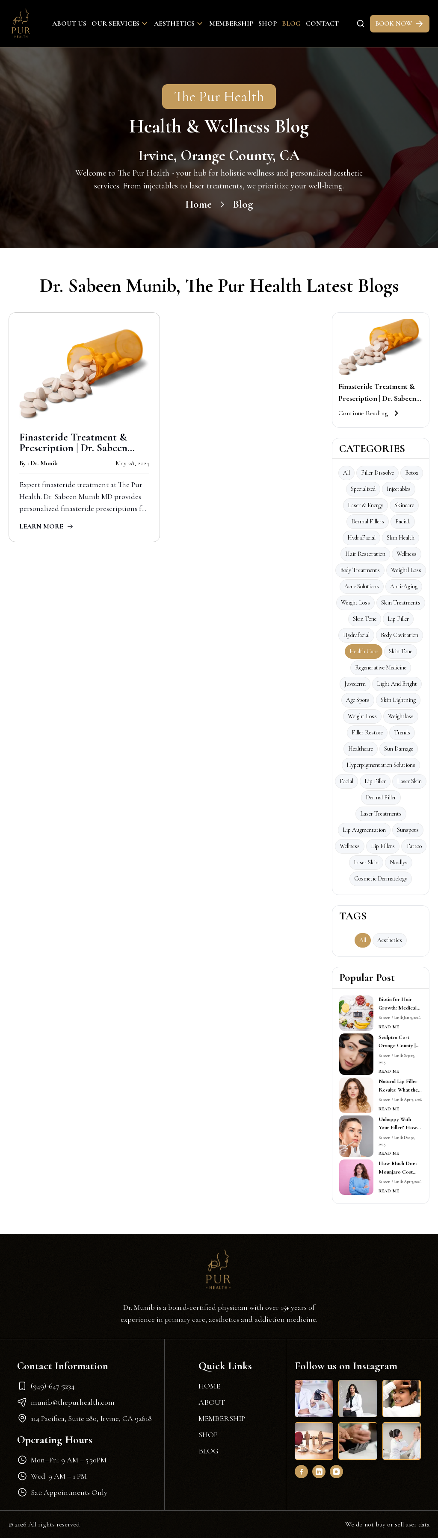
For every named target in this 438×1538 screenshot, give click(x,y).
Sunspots (408, 830)
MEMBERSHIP (221, 1418)
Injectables (399, 489)
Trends (402, 732)
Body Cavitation (399, 635)
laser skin (409, 781)
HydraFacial (361, 537)
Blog (291, 23)
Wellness (407, 554)
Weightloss (401, 716)
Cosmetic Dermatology (380, 878)
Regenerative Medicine (380, 667)
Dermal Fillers (367, 521)
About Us (69, 23)
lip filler (375, 781)
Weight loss (355, 602)
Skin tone (364, 618)
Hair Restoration (365, 554)
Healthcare (360, 748)
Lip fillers (383, 846)
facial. (402, 521)
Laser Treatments (381, 813)
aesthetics (389, 940)
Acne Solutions (361, 586)
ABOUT (211, 1402)
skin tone (400, 651)
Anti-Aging (403, 586)
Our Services (120, 23)
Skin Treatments (400, 602)
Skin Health (400, 537)
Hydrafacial (356, 635)
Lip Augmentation (364, 830)
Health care (363, 651)
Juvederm (355, 683)
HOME (209, 1386)
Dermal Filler (381, 797)
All (346, 472)
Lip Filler (398, 618)
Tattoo (414, 846)
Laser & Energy (365, 505)
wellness (350, 846)
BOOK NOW (399, 23)
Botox (411, 472)
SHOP (208, 1434)
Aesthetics (179, 23)
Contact (322, 23)
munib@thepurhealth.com (66, 1402)
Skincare (404, 505)
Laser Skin (366, 862)
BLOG (208, 1451)
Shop (267, 23)
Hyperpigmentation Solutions (380, 765)
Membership (231, 23)
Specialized (363, 489)
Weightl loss (406, 570)
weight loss (362, 716)
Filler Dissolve (377, 472)
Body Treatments (360, 570)
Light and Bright (397, 683)
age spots (358, 700)
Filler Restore (367, 732)
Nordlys (399, 862)
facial (346, 781)
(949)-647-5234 (45, 1386)
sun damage (398, 748)
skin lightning (398, 700)
